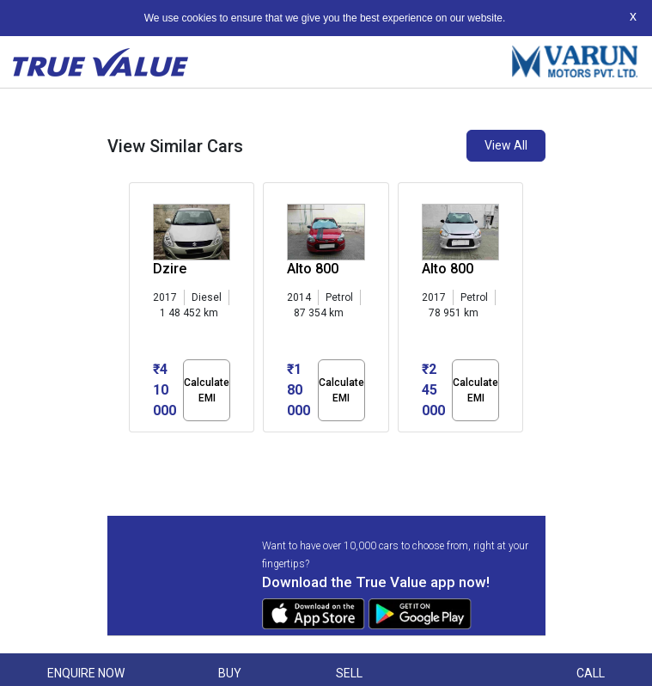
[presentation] (137, 311)
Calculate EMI (206, 390)
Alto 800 (312, 268)
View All (505, 145)
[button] (134, 447)
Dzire (169, 268)
